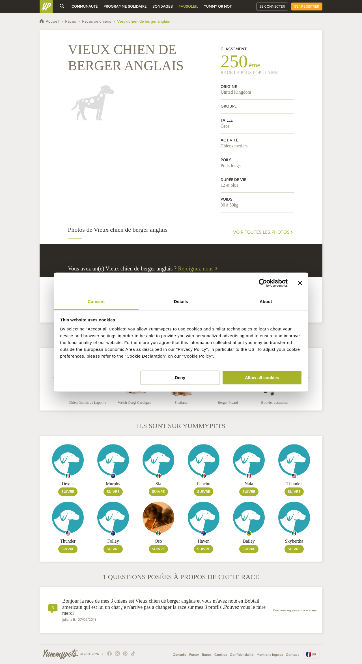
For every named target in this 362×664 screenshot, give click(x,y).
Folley (113, 541)
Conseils (179, 655)
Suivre (67, 491)
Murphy (113, 483)
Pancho (203, 483)
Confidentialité (242, 655)
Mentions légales (270, 655)
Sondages (162, 6)
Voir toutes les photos (263, 232)
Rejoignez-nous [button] (198, 268)
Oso (158, 541)
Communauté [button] (85, 6)
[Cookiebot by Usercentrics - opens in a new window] (263, 283)
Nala (249, 483)
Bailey (249, 541)
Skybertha (294, 541)
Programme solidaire (125, 6)
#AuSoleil (188, 6)
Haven (204, 541)
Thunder (294, 483)
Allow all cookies (262, 377)
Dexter (68, 483)
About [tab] (266, 301)
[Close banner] (300, 283)
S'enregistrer (306, 6)
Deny (180, 377)
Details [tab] (181, 301)
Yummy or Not (218, 6)
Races (207, 655)
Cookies (220, 655)
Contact (292, 655)
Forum (194, 655)
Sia (158, 483)
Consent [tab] (96, 301)
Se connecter (272, 6)
